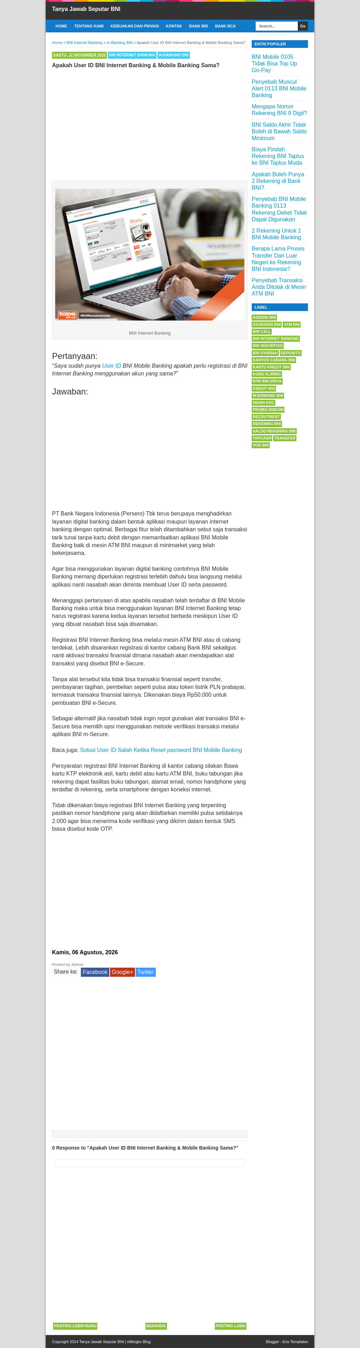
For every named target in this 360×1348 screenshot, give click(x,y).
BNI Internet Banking (132, 55)
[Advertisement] (150, 123)
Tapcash (262, 438)
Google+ (122, 972)
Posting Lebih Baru (75, 1326)
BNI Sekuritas (268, 345)
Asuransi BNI (267, 324)
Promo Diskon (268, 409)
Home (61, 26)
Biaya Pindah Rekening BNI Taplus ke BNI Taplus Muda (278, 156)
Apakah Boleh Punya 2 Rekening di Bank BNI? (278, 181)
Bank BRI (198, 26)
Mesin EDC (263, 402)
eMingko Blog (139, 1342)
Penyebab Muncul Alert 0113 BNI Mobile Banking (279, 88)
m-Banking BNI (174, 55)
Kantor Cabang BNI (274, 360)
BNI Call (262, 331)
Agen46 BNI (264, 317)
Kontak (174, 26)
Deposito (291, 353)
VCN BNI (261, 445)
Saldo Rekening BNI (274, 431)
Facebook (95, 972)
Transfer (284, 438)
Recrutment (266, 416)
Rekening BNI (267, 424)
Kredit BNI (264, 388)
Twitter (145, 972)
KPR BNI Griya (267, 381)
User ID (111, 366)
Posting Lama (230, 1326)
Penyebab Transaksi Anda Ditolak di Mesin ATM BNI (279, 287)
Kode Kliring (267, 374)
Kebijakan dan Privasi (135, 26)
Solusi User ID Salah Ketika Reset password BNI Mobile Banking (161, 750)
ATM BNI (292, 324)
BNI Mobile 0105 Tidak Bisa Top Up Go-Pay (274, 63)
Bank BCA (225, 26)
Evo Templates (295, 1342)
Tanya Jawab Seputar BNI (86, 9)
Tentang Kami (89, 26)
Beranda (156, 1326)
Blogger (272, 1342)
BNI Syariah (265, 353)
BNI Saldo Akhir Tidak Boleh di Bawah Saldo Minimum (279, 131)
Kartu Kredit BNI (271, 367)
